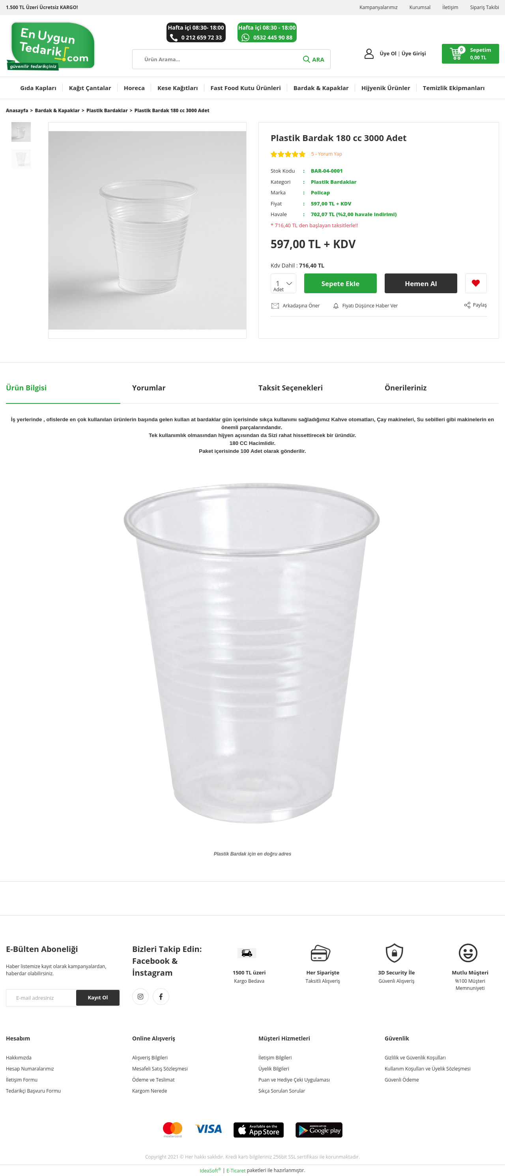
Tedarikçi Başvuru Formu (33, 1090)
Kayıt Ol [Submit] (98, 997)
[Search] (231, 59)
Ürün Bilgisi (26, 387)
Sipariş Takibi (484, 7)
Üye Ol (388, 53)
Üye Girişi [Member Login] (414, 53)
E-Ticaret (236, 1170)
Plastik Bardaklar (334, 181)
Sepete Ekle (340, 283)
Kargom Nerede (149, 1090)
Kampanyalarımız (378, 7)
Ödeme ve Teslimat (153, 1079)
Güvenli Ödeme (402, 1079)
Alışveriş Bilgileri (150, 1057)
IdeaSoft (210, 1170)
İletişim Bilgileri (275, 1057)
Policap (320, 192)
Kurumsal (420, 7)
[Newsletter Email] (63, 997)
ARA (313, 59)
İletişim (450, 7)
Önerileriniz (405, 387)
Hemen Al (421, 283)
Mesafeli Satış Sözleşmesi (160, 1068)
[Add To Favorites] (476, 283)
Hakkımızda (19, 1057)
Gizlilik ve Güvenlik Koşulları (415, 1057)
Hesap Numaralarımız (30, 1068)
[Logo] (51, 46)
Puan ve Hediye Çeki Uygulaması (294, 1079)
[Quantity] (283, 283)
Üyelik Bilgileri (273, 1068)
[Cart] (470, 54)
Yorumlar (149, 387)
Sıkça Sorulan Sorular (281, 1090)
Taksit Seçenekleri (290, 387)
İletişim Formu (21, 1079)
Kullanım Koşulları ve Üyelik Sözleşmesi (428, 1068)
